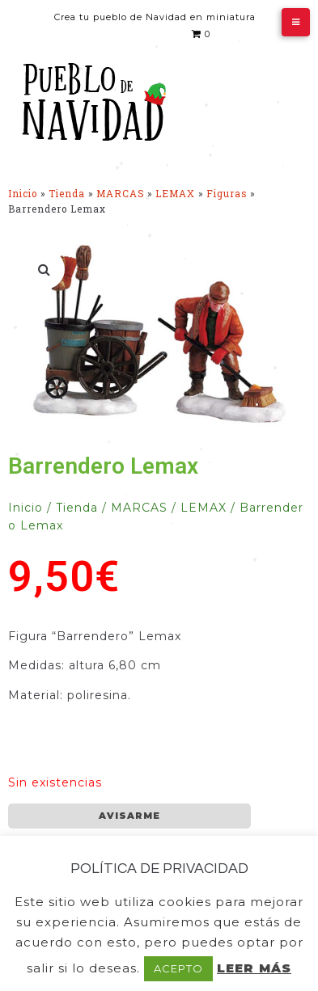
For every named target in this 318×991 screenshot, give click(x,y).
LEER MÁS (254, 968)
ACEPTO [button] (178, 968)
